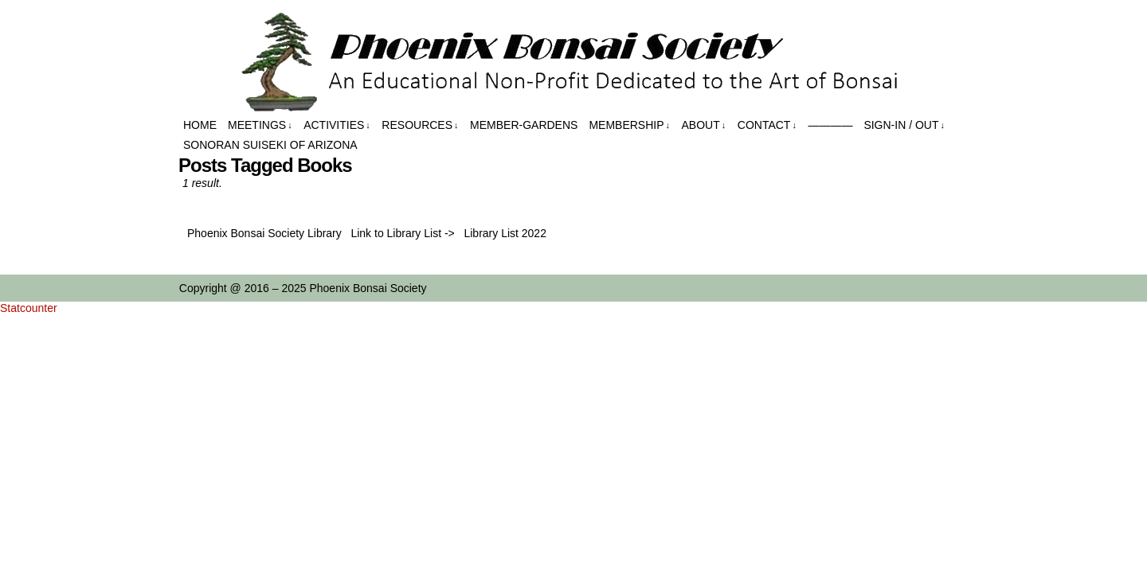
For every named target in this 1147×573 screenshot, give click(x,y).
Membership (629, 125)
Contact (767, 125)
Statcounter (28, 308)
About (704, 125)
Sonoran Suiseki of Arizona (270, 144)
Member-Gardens (523, 125)
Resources (420, 125)
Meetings (260, 125)
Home (200, 125)
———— (830, 125)
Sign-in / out (904, 125)
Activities (336, 125)
